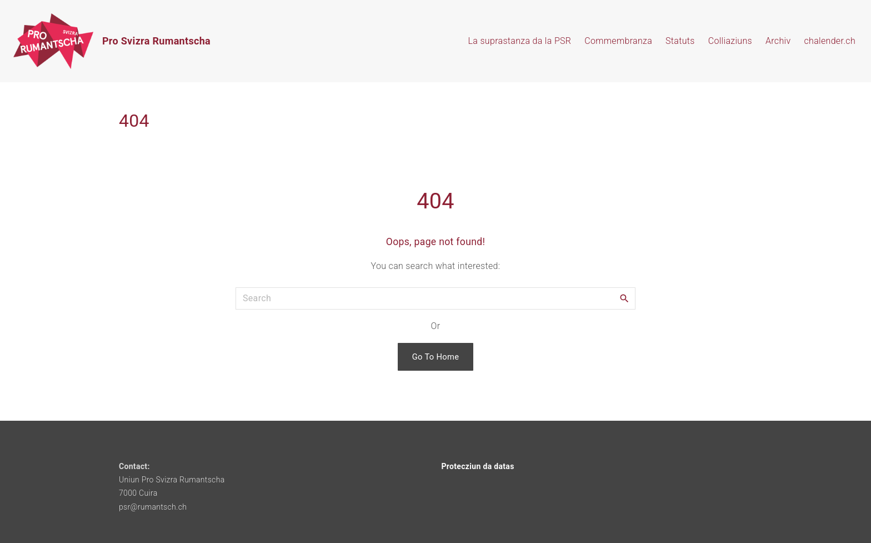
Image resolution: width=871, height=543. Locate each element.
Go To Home (435, 357)
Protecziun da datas (478, 466)
